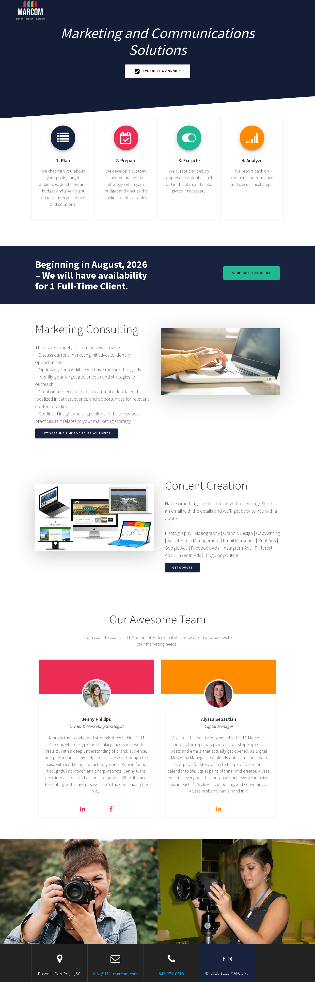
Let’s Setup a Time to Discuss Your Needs (77, 433)
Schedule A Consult (158, 71)
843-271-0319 (171, 974)
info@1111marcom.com (115, 974)
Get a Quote (182, 567)
